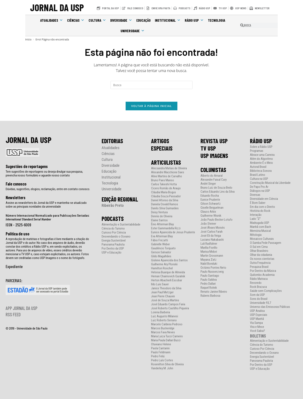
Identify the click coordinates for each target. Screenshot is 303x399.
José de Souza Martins (165, 300)
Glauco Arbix (208, 212)
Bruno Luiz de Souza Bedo (216, 187)
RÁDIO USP (261, 140)
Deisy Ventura (159, 212)
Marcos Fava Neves (163, 332)
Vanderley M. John (162, 368)
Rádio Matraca (259, 279)
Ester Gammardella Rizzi (166, 228)
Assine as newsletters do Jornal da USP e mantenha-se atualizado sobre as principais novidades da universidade (46, 204)
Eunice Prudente (210, 200)
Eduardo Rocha (210, 195)
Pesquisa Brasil (259, 267)
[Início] (28, 39)
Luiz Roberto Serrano (164, 320)
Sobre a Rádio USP (261, 147)
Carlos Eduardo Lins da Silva (218, 191)
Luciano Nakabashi (212, 240)
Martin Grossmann (212, 256)
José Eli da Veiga (211, 236)
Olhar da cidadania (261, 255)
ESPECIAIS (162, 148)
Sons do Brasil (258, 299)
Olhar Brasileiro (259, 251)
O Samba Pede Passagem (265, 243)
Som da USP (257, 295)
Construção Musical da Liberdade (270, 183)
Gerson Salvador (161, 252)
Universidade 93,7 (260, 303)
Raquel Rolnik (209, 288)
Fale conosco (16, 183)
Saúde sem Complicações (266, 291)
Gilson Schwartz (211, 204)
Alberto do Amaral (212, 175)
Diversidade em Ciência (264, 199)
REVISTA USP (214, 140)
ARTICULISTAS (166, 162)
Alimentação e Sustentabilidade (121, 224)
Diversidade (121, 20)
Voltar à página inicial (151, 106)
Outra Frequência (260, 263)
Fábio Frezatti (159, 240)
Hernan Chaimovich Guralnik (168, 276)
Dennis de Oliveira (161, 216)
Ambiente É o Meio (261, 163)
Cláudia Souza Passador (166, 196)
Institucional (168, 20)
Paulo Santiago (210, 276)
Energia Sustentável (114, 240)
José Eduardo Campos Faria (168, 304)
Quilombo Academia (262, 275)
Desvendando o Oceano (116, 236)
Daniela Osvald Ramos (164, 204)
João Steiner (208, 224)
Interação (256, 215)
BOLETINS (258, 335)
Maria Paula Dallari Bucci (166, 340)
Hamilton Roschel (162, 268)
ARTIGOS (160, 140)
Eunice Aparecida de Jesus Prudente (173, 232)
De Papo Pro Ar (259, 187)
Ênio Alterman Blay (162, 224)
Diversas (255, 195)
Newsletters (15, 197)
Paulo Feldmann (160, 352)
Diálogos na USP (260, 191)
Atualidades (51, 20)
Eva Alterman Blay (162, 236)
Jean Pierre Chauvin (163, 296)
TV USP (208, 148)
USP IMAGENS (214, 155)
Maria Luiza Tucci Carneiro (167, 336)
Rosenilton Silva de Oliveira (167, 364)
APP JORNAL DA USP (21, 308)
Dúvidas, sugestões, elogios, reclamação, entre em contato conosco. (48, 189)
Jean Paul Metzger (162, 292)
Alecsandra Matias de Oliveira (169, 168)
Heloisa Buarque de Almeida (168, 272)
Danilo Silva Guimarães (165, 208)
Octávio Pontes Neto (213, 268)
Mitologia (256, 235)
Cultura (97, 20)
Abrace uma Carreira (262, 155)
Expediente (14, 266)
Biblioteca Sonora (261, 171)
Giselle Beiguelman (212, 208)
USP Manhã (257, 319)
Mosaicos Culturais (262, 239)
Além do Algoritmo (261, 159)
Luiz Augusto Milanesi (164, 316)
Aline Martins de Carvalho (166, 176)
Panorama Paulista (113, 244)
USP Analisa (257, 311)
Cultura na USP (259, 179)
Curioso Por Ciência (114, 232)
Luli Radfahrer (209, 244)
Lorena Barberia (160, 312)
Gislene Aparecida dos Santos (169, 260)
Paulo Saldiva (209, 280)
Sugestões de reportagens (27, 166)
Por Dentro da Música (263, 271)
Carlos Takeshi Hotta (164, 184)
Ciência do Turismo (113, 228)
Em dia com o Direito (262, 207)
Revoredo (256, 283)
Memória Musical (260, 231)
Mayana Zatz (209, 260)
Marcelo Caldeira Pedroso (166, 324)
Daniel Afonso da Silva (164, 200)
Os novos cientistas (262, 259)
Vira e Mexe (257, 327)
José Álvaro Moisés (213, 228)
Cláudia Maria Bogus (163, 192)
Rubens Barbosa (210, 296)
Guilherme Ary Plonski (164, 264)
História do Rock (260, 211)
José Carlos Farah (212, 232)
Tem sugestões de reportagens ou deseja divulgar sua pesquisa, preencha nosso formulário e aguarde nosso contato (44, 173)
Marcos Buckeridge (162, 328)
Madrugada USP (259, 223)
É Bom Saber (257, 203)
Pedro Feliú (158, 356)
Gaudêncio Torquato (163, 248)
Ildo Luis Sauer (160, 284)
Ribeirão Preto (113, 205)
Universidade (133, 31)
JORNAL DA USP (57, 7)
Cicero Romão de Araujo (166, 188)
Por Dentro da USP (113, 248)
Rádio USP (194, 20)
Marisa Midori (209, 252)
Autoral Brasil (258, 167)
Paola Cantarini (160, 348)
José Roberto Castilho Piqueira (170, 308)
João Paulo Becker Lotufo (217, 220)
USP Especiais (258, 315)
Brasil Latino (257, 175)
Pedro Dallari (208, 284)
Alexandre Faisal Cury (214, 179)
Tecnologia (216, 20)
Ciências (75, 20)
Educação (143, 20)
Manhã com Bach (260, 227)
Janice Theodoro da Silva (166, 288)
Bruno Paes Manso (162, 180)
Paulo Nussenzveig (212, 272)
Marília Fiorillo (209, 248)
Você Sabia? (257, 331)
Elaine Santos (159, 220)
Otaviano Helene (161, 344)
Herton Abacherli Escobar (166, 280)
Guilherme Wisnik (211, 216)
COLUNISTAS (213, 169)
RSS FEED (13, 314)
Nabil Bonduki (209, 264)
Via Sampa (256, 323)
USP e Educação (111, 252)
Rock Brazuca (258, 287)
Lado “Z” (255, 219)
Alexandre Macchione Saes (167, 172)
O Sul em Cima (259, 247)
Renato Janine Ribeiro (214, 292)
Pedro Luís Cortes (162, 360)
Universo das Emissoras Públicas (270, 307)
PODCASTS (113, 218)
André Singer (208, 183)
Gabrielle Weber (160, 244)
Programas (256, 151)
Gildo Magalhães (161, 256)
